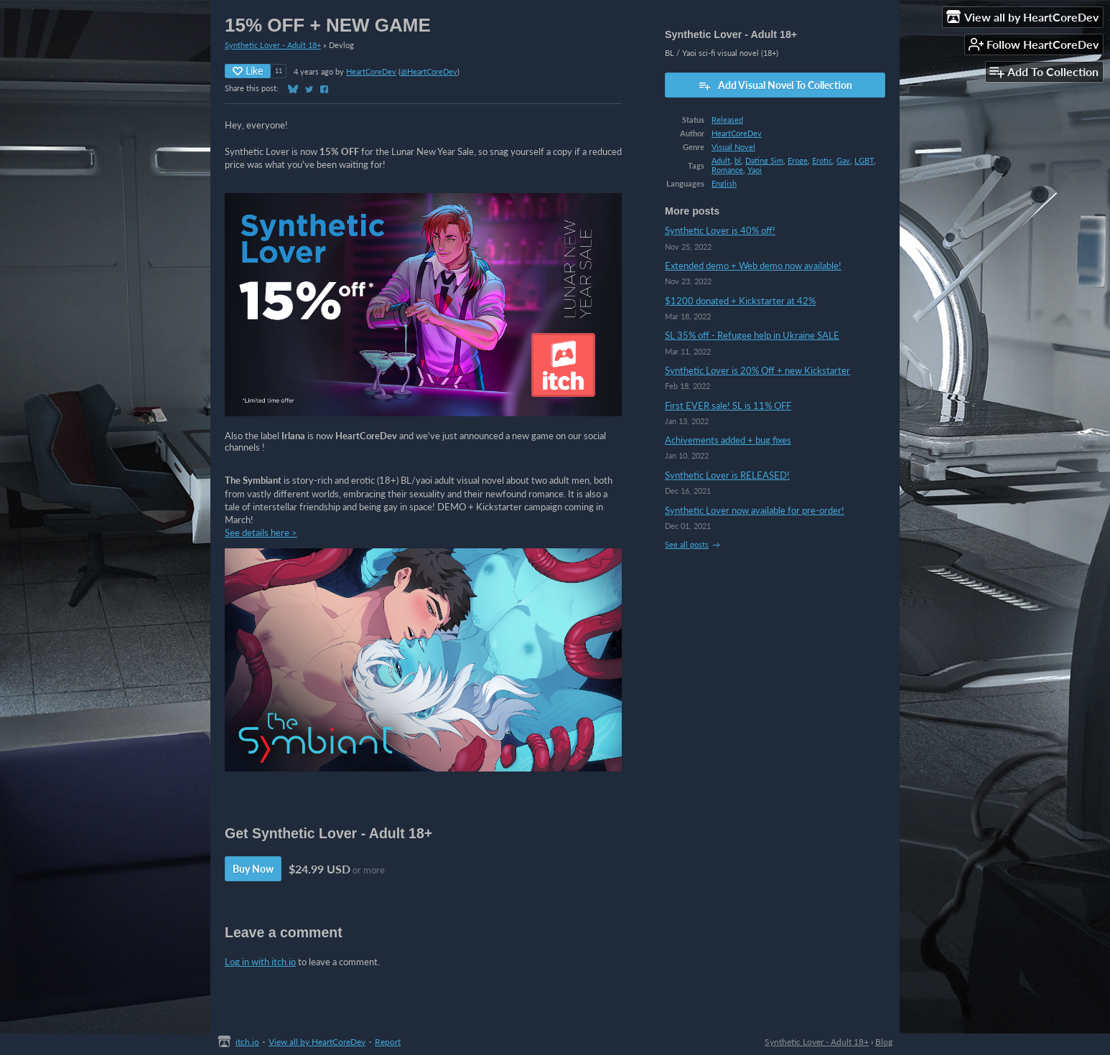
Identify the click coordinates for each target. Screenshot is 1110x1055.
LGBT (864, 160)
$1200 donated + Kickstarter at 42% (740, 300)
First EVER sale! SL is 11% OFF (728, 405)
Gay (843, 160)
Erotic (822, 160)
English (724, 183)
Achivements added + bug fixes (728, 440)
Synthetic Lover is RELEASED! (727, 475)
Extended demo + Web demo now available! (753, 265)
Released (727, 119)
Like (248, 71)
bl (737, 160)
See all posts (687, 544)
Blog (883, 1041)
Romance (727, 169)
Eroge (798, 160)
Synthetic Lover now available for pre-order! (754, 510)
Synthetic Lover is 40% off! (720, 230)
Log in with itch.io (260, 961)
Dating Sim (764, 160)
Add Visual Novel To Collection (775, 85)
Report (388, 1041)
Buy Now (253, 869)
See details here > (261, 532)
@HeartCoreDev (429, 71)
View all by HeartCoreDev (317, 1041)
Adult (721, 160)
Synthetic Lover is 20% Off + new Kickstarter (757, 370)
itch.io (247, 1041)
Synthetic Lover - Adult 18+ (273, 45)
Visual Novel (733, 146)
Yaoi (754, 169)
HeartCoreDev (371, 71)
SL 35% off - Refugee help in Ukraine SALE (752, 335)
